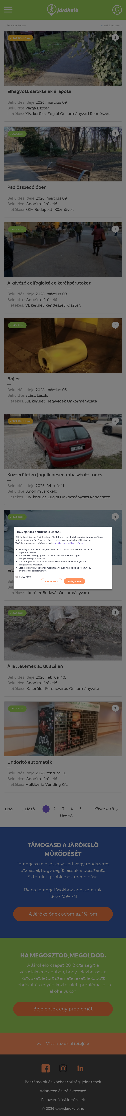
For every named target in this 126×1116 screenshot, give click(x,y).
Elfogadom (74, 581)
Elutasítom (51, 581)
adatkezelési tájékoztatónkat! (69, 543)
